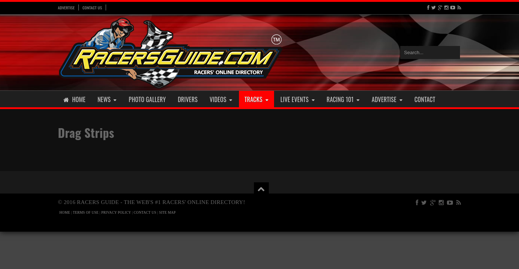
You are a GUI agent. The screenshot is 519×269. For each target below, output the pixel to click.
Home (74, 99)
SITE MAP (167, 212)
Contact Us (92, 7)
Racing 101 (343, 99)
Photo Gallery (147, 99)
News (107, 99)
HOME (64, 212)
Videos (220, 99)
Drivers (188, 99)
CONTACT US (145, 212)
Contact (424, 99)
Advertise (66, 7)
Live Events (297, 99)
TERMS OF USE (86, 212)
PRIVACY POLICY (116, 212)
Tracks (256, 99)
